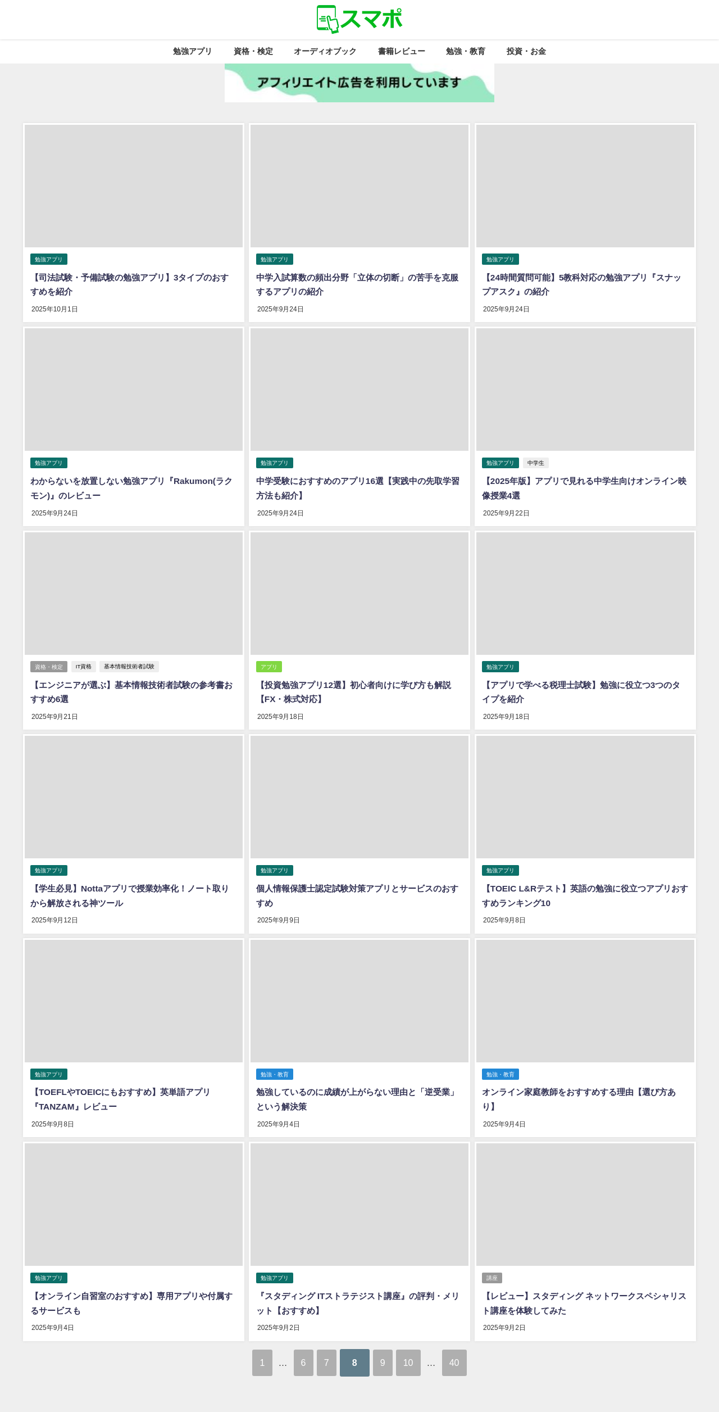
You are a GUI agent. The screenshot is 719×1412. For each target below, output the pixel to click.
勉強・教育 (465, 51)
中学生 (536, 461)
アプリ (268, 663)
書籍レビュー (401, 51)
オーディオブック (325, 51)
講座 (491, 1269)
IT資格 (84, 663)
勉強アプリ (192, 51)
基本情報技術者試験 (130, 663)
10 (423, 1351)
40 (479, 1351)
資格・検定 (253, 51)
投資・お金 (526, 51)
